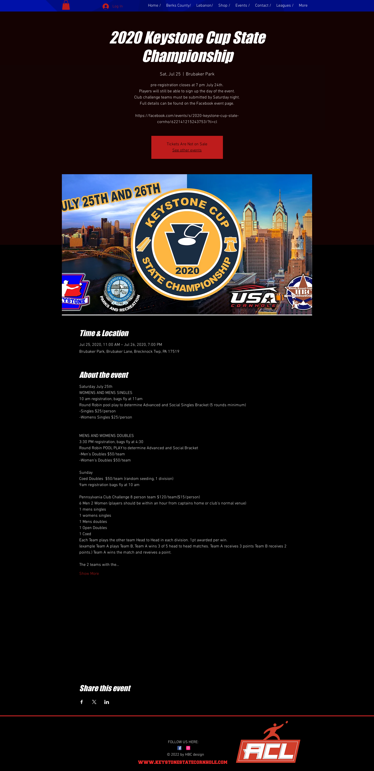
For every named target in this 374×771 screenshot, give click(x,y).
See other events (187, 150)
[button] (66, 5)
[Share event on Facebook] (81, 702)
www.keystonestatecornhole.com (183, 762)
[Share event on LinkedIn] (106, 702)
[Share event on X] (94, 702)
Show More (89, 573)
